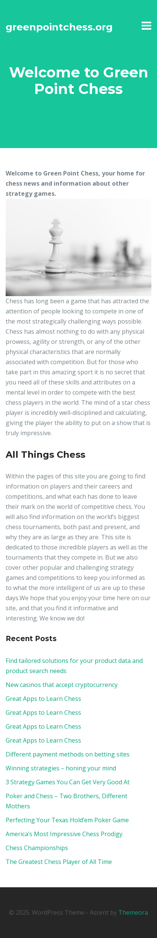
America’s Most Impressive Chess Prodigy (64, 834)
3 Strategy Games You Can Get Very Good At (68, 782)
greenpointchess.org (59, 27)
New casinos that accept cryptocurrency (62, 685)
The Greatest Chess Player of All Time (59, 862)
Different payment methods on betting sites (68, 754)
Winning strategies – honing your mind (61, 768)
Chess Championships (37, 848)
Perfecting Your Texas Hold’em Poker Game (67, 820)
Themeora (133, 912)
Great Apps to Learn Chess (43, 698)
